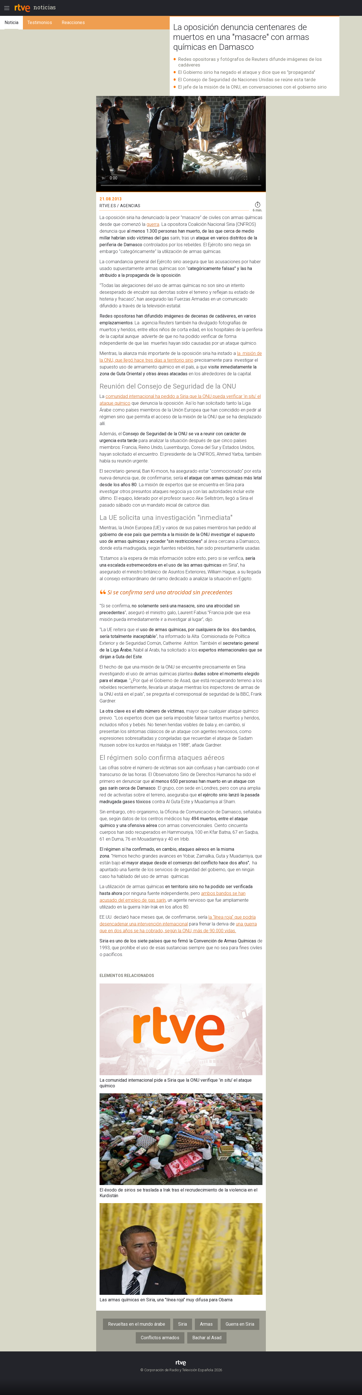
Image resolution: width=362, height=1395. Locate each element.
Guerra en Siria (240, 1324)
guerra (152, 224)
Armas (206, 1324)
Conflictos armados (160, 1337)
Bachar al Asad (206, 1337)
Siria (182, 1324)
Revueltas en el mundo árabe (136, 1324)
